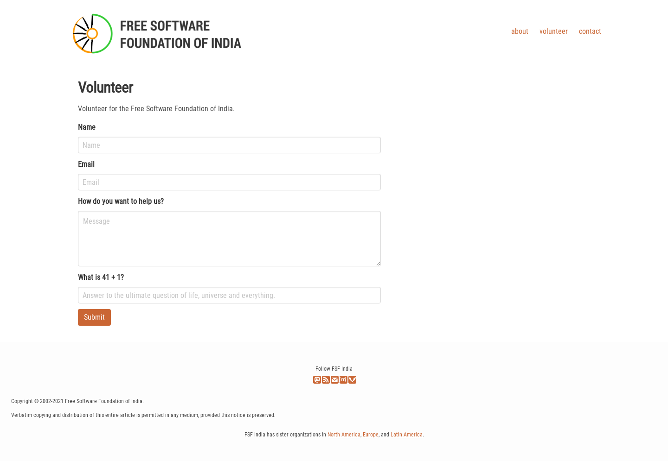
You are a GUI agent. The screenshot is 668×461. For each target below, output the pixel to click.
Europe (371, 434)
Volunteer (554, 31)
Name (87, 127)
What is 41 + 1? (101, 277)
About (519, 31)
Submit (94, 317)
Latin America (407, 434)
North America (344, 434)
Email (86, 164)
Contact (590, 31)
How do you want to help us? (121, 201)
